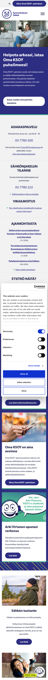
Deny (24, 391)
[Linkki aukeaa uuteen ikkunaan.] (24, 427)
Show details (34, 366)
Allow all (24, 374)
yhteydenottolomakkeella (23, 154)
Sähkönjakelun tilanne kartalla (25, 194)
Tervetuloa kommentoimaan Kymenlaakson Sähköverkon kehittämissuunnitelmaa (24, 249)
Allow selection (24, 382)
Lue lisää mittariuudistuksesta (22, 402)
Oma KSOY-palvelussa (30, 147)
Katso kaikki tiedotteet (25, 269)
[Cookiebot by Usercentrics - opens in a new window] (34, 287)
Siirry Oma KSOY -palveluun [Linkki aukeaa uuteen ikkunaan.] (22, 482)
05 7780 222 (24, 187)
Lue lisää (13, 555)
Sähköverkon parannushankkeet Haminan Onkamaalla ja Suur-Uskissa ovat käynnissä (24, 233)
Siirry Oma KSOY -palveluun (29, 3)
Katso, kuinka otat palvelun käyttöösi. (19, 101)
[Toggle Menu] (43, 14)
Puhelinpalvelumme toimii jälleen (24, 261)
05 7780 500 (24, 140)
